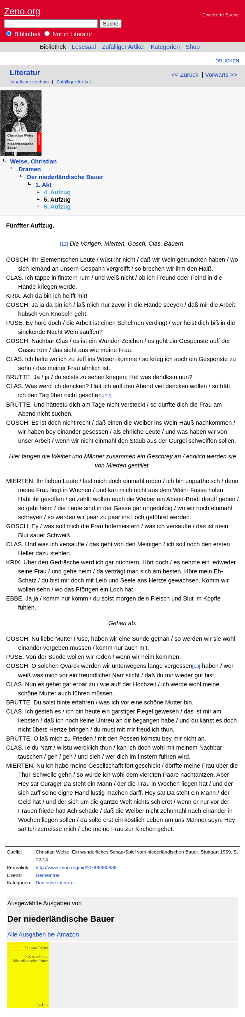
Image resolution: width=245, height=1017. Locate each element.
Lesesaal (84, 47)
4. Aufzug (57, 192)
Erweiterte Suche (220, 14)
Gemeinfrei (47, 875)
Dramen (29, 169)
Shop (193, 47)
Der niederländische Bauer (65, 177)
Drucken (227, 60)
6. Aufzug (57, 206)
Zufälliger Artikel (123, 47)
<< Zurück (185, 74)
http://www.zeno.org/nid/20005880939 (76, 867)
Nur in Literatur (68, 34)
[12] (64, 243)
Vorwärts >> (221, 74)
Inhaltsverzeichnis (29, 81)
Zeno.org (22, 11)
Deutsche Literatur (55, 882)
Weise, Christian (33, 161)
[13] (196, 666)
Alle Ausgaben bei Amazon (43, 934)
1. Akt (43, 185)
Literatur (25, 72)
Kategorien (165, 47)
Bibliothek (23, 34)
